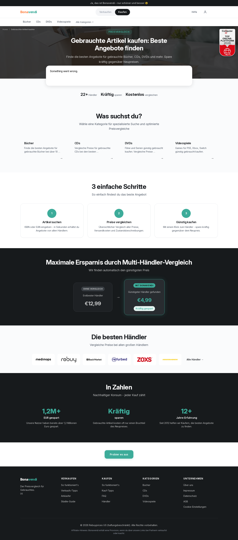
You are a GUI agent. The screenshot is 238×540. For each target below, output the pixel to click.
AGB (185, 501)
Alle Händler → (195, 359)
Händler (106, 501)
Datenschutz (190, 496)
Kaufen (122, 12)
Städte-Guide (68, 501)
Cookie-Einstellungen (194, 506)
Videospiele (64, 21)
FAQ (104, 496)
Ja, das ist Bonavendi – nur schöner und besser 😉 (119, 3)
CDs (38, 21)
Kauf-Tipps (108, 490)
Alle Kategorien (84, 22)
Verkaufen (105, 12)
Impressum (189, 490)
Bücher (27, 21)
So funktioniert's (70, 485)
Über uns (188, 485)
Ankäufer (66, 496)
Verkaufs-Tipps (69, 490)
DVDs (49, 21)
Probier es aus (119, 454)
